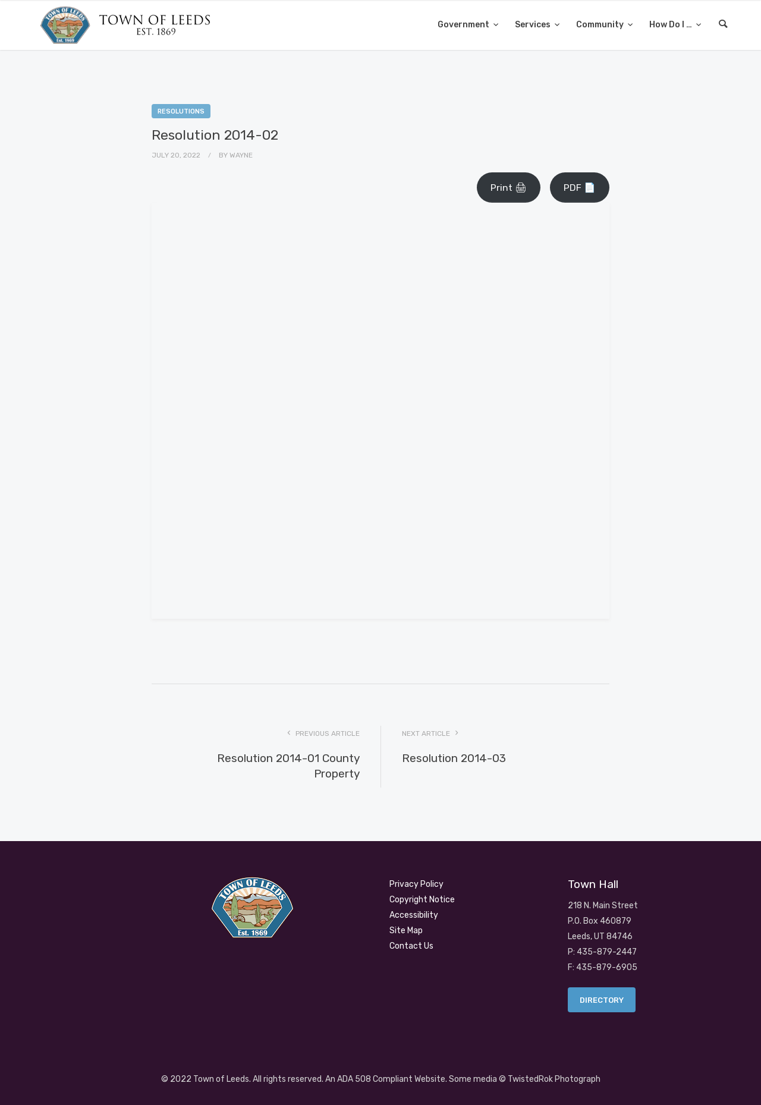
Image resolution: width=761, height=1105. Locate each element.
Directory (602, 1000)
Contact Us (411, 946)
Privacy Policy (416, 884)
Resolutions (181, 111)
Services (533, 25)
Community (600, 25)
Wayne (241, 155)
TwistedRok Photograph (554, 1079)
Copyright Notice (422, 900)
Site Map (406, 930)
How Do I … (671, 25)
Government (464, 25)
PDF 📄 (580, 187)
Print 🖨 (508, 187)
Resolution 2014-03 (454, 758)
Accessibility (413, 915)
